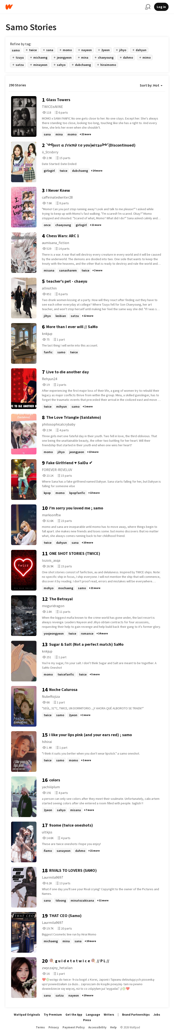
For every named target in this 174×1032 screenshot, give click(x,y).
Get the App (73, 1015)
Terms (40, 1027)
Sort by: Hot (151, 85)
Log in (161, 7)
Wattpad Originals (27, 1015)
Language (93, 1015)
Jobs (156, 1015)
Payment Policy (74, 1027)
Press (87, 1020)
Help (113, 1027)
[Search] (147, 7)
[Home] (73, 7)
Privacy (53, 1027)
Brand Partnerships (136, 1015)
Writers (109, 1015)
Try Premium (53, 1015)
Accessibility (97, 1027)
